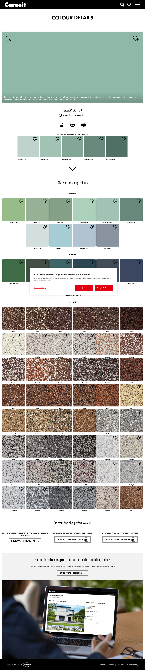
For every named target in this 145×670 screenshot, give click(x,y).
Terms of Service (107, 664)
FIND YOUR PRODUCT (25, 541)
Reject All (84, 288)
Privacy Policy (132, 664)
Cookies (120, 664)
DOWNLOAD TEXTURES (120, 539)
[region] (73, 281)
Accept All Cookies (104, 288)
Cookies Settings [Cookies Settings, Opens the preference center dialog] (40, 288)
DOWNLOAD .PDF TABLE (72, 539)
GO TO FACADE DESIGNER (72, 573)
